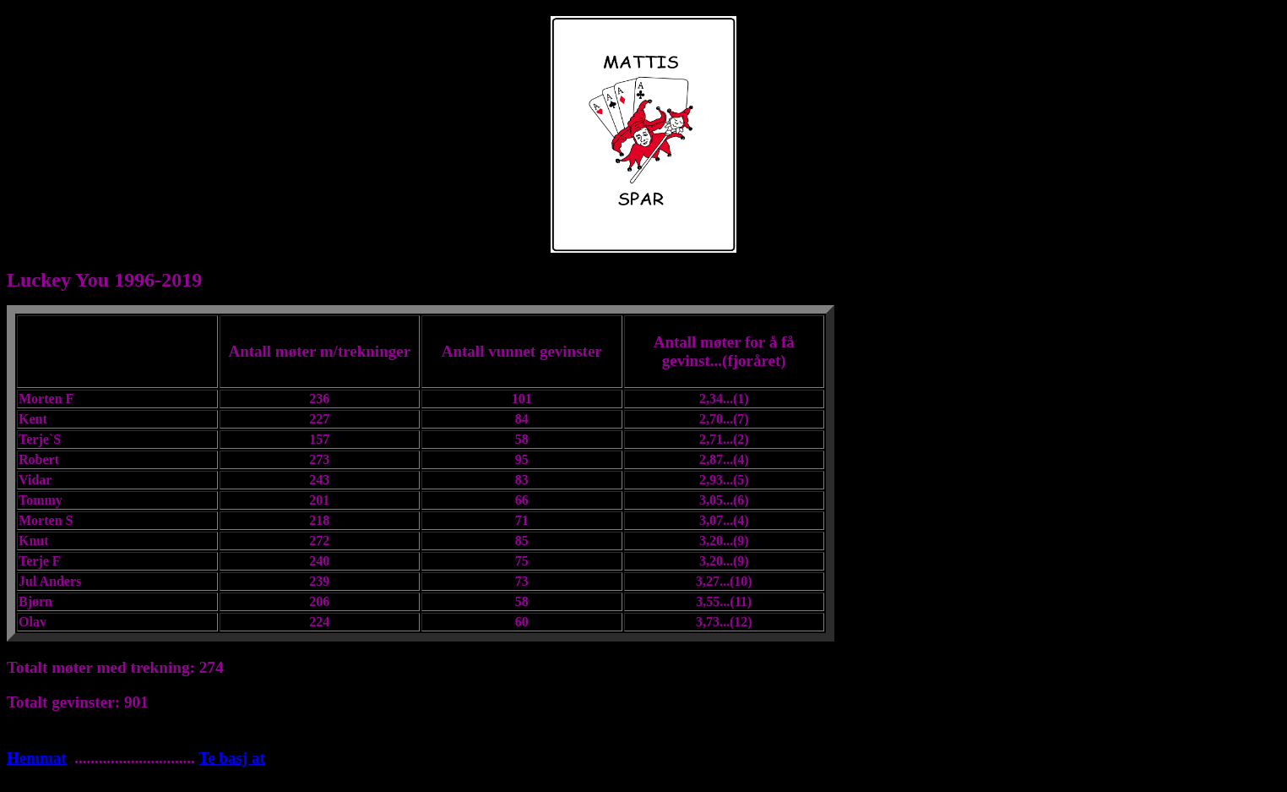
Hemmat (37, 758)
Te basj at (231, 758)
